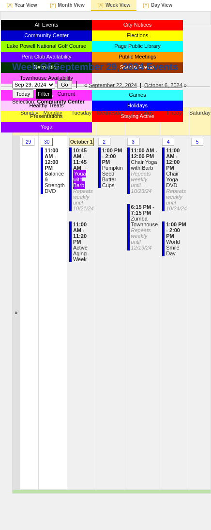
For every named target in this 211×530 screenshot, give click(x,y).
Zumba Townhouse (144, 227)
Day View (161, 5)
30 (46, 142)
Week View (118, 5)
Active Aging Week (80, 241)
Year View (26, 5)
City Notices (137, 25)
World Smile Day (176, 238)
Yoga (47, 127)
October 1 (81, 142)
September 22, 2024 (113, 85)
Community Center (46, 35)
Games (137, 95)
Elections (138, 35)
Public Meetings (137, 56)
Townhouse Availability (46, 78)
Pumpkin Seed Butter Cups (112, 167)
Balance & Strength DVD (55, 170)
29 (28, 142)
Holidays (137, 105)
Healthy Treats (47, 105)
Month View (71, 5)
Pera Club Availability (46, 56)
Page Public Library (137, 46)
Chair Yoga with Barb (144, 170)
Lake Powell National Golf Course (46, 46)
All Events (47, 25)
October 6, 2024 (163, 85)
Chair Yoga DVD (176, 179)
